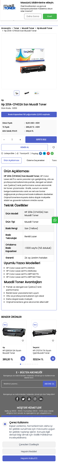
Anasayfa (6, 28)
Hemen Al (24, 147)
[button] (20, 364)
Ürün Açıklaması (11, 160)
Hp (2, 100)
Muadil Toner (28, 28)
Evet (49, 16)
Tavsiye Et (23, 153)
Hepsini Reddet (29, 451)
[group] (29, 61)
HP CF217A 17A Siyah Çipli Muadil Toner (42, 351)
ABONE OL (49, 383)
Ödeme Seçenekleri (36, 160)
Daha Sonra (33, 16)
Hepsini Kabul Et (29, 458)
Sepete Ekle (41, 139)
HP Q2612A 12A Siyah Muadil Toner (12, 351)
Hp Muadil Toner (44, 28)
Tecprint (36, 348)
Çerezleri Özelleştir (29, 444)
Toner (16, 28)
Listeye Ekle (7, 153)
